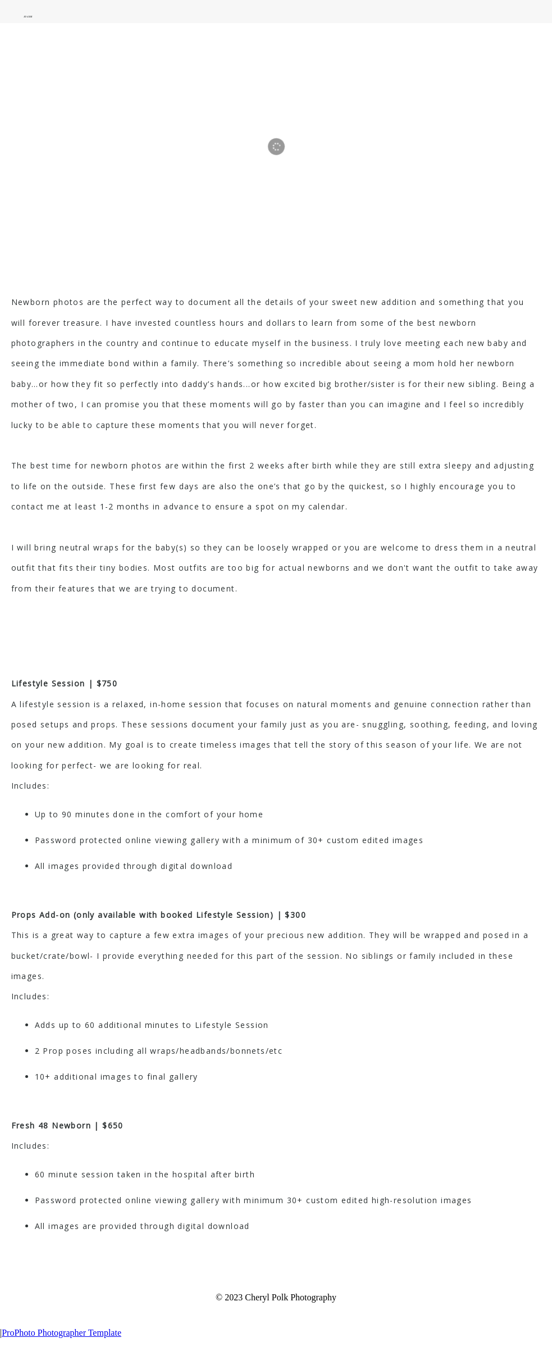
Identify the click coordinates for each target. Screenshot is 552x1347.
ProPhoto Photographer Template (61, 1332)
